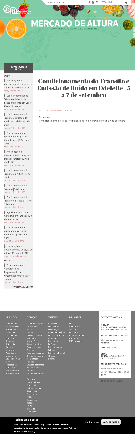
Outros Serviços (34, 341)
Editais (30, 332)
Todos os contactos (112, 381)
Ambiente (10, 341)
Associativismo (12, 326)
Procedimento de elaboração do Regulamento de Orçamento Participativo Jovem (17, 272)
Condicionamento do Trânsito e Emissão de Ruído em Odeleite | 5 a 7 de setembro (82, 120)
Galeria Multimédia (56, 332)
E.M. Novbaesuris (13, 373)
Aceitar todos (92, 422)
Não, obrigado (110, 422)
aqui (31, 431)
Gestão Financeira (35, 356)
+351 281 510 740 (119, 335)
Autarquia (10, 344)
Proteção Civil (12, 365)
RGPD (29, 406)
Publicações (11, 367)
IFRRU (29, 397)
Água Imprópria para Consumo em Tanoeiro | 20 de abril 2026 (18, 216)
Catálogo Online (76, 335)
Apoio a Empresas (13, 370)
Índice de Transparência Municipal (33, 382)
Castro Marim (11, 323)
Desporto (10, 350)
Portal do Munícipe (56, 2)
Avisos (30, 329)
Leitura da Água (34, 388)
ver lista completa (23, 287)
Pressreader (75, 341)
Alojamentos (53, 326)
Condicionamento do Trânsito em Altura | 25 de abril (17, 174)
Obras (8, 362)
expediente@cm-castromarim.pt (113, 357)
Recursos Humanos (35, 353)
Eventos (51, 359)
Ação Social (11, 353)
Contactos (74, 338)
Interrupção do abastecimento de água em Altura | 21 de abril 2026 (18, 249)
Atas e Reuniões (34, 344)
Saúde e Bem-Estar (14, 359)
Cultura (9, 347)
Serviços (73, 329)
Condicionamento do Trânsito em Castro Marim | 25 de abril (18, 201)
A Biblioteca (74, 326)
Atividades (52, 356)
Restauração (53, 329)
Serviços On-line (34, 335)
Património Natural (56, 353)
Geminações (11, 335)
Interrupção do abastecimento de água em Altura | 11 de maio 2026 (18, 84)
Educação (10, 338)
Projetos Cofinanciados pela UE (35, 373)
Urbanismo (11, 356)
